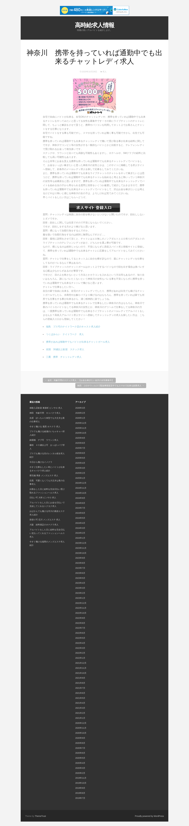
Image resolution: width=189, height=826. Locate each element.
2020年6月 (80, 753)
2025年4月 (80, 463)
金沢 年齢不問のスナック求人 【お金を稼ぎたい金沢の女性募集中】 (79, 380)
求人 (104, 71)
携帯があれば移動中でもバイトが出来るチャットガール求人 (78, 342)
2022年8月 (80, 623)
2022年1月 (80, 658)
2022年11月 (80, 608)
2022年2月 (80, 653)
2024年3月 (80, 528)
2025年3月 (80, 468)
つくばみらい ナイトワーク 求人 (65, 334)
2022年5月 (80, 638)
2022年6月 (80, 633)
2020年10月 (80, 733)
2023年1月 (80, 598)
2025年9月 (80, 438)
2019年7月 (80, 798)
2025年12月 (80, 423)
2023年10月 (80, 553)
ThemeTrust (40, 816)
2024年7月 (80, 508)
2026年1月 (80, 418)
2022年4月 (80, 643)
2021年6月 (80, 693)
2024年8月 (80, 503)
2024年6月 (80, 513)
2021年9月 (80, 678)
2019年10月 (80, 783)
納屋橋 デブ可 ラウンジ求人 (44, 440)
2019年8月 (80, 793)
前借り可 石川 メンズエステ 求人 (45, 519)
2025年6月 (80, 453)
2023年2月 (80, 593)
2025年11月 (80, 428)
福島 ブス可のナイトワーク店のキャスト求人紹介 (73, 326)
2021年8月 (80, 683)
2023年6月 (80, 573)
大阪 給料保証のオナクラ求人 (44, 524)
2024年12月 (80, 483)
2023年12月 (80, 543)
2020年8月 (80, 743)
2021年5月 (80, 698)
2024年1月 (80, 538)
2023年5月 (80, 578)
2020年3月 (80, 768)
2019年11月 (80, 778)
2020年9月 (80, 738)
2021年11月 (80, 668)
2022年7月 (80, 628)
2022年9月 (80, 618)
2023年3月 (80, 588)
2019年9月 (80, 788)
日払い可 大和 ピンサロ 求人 (43, 497)
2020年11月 (80, 728)
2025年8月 (80, 443)
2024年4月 (80, 523)
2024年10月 (80, 493)
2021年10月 (80, 673)
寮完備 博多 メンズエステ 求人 (44, 475)
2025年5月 (80, 458)
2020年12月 (80, 723)
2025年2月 (80, 473)
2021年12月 (80, 663)
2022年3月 (80, 648)
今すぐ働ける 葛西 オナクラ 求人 (45, 426)
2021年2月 (80, 713)
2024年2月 (80, 533)
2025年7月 (80, 448)
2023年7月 (80, 568)
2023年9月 (80, 558)
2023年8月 (80, 563)
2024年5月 (80, 518)
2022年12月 (80, 603)
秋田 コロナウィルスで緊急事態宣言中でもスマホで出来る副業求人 (110, 385)
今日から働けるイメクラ (41, 462)
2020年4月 (80, 763)
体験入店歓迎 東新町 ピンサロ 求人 (46, 408)
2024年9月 (80, 498)
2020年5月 (80, 758)
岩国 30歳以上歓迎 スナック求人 (65, 349)
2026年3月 (80, 408)
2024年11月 (80, 488)
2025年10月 (80, 433)
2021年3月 (80, 708)
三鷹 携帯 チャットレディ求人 (64, 357)
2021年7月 (80, 688)
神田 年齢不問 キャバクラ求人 (45, 413)
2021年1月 (80, 718)
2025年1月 (80, 478)
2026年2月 (80, 413)
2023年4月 (80, 583)
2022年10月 (80, 613)
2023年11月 (80, 548)
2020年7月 (80, 748)
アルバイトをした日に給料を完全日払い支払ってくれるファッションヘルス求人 (47, 533)
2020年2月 (80, 773)
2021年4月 (80, 703)
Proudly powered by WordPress (149, 816)
